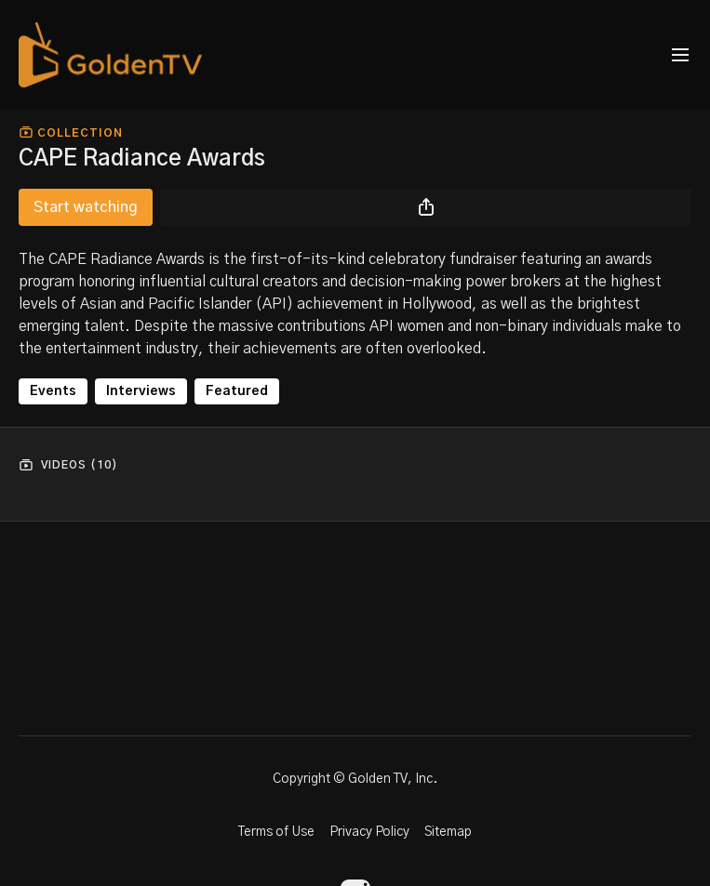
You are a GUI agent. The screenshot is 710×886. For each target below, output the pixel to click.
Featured (237, 391)
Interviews (141, 391)
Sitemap (448, 832)
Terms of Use (276, 832)
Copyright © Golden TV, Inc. (355, 779)
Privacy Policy (369, 832)
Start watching (85, 207)
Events (53, 391)
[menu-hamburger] (680, 55)
